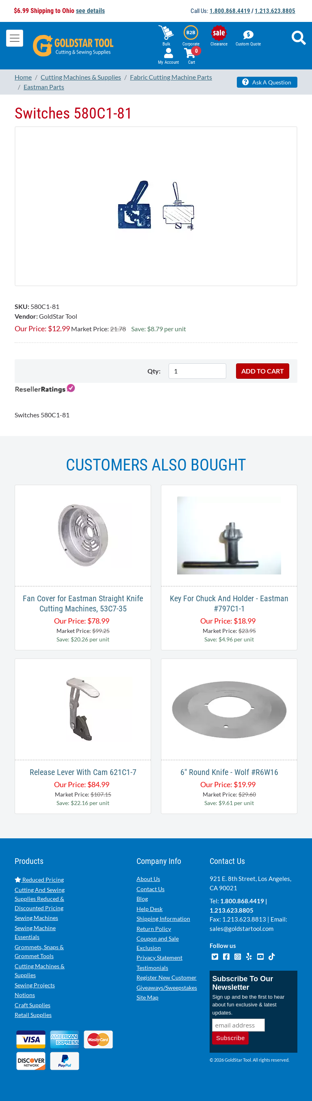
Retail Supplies (33, 1014)
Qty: (153, 371)
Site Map (147, 997)
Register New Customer (166, 977)
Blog (142, 898)
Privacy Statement (159, 957)
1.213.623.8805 (275, 11)
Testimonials (152, 967)
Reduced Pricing (39, 879)
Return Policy (153, 928)
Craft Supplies (32, 1005)
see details (90, 11)
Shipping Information (163, 918)
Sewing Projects (35, 985)
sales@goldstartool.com (241, 928)
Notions (25, 994)
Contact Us (150, 888)
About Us (148, 878)
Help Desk (149, 908)
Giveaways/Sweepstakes (166, 987)
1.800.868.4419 (230, 11)
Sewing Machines (36, 917)
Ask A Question (266, 82)
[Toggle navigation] (14, 38)
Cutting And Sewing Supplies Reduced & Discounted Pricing (40, 898)
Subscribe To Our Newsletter (242, 983)
